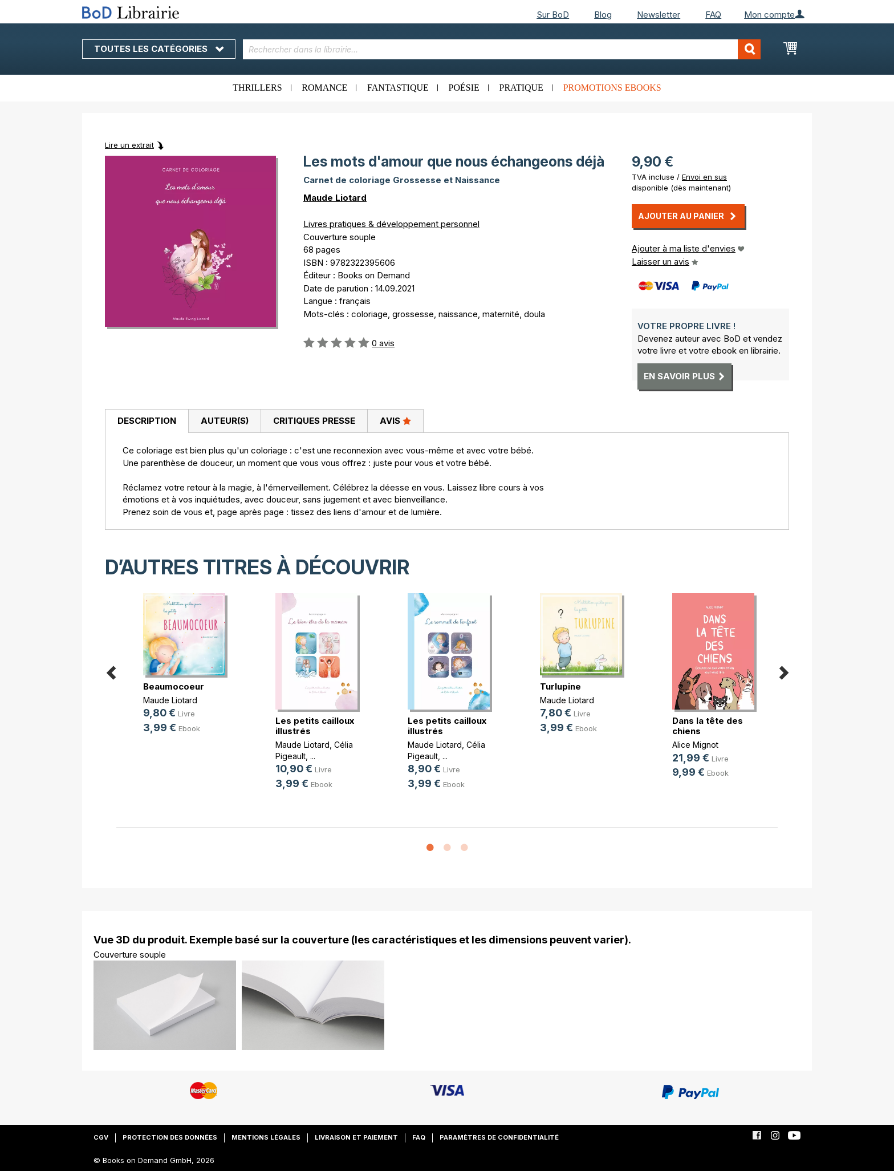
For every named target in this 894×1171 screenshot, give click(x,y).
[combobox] (502, 49)
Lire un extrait (129, 144)
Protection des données (170, 1137)
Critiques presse (314, 420)
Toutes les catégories (159, 48)
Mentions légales (265, 1137)
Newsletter (658, 14)
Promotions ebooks (612, 87)
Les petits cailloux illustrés (314, 725)
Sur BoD (553, 14)
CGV (101, 1137)
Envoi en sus (704, 176)
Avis (395, 420)
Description (146, 420)
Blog (603, 14)
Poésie (464, 87)
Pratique (521, 87)
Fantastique (398, 87)
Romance (324, 87)
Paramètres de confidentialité (499, 1137)
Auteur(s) (225, 420)
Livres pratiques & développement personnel (391, 223)
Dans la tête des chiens (707, 725)
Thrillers (257, 87)
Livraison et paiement (356, 1137)
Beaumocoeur (173, 686)
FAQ (713, 14)
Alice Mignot (695, 744)
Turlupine (560, 686)
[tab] (146, 421)
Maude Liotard (335, 197)
